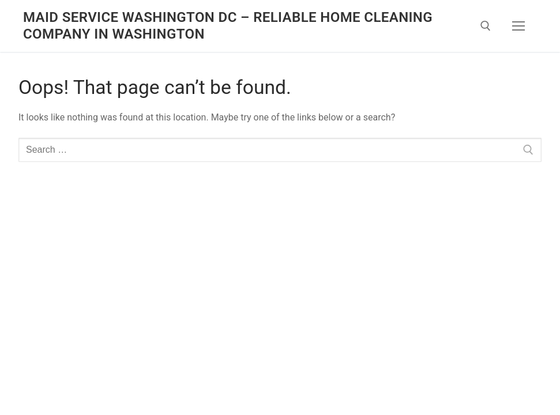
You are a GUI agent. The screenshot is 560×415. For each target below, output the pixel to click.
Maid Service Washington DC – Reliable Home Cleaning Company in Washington (228, 25)
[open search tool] (485, 26)
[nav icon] (518, 26)
